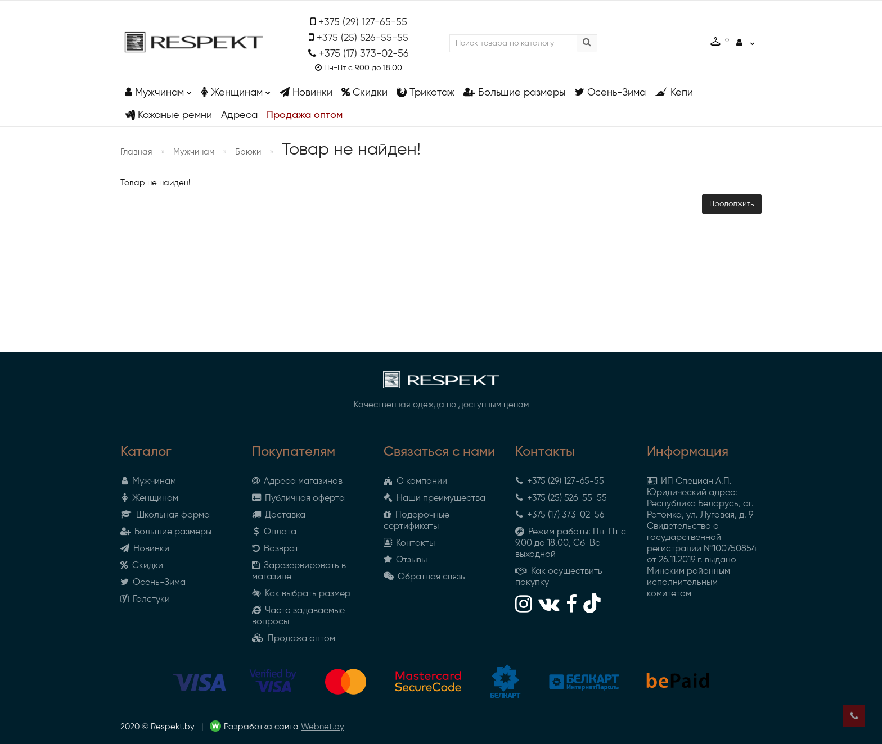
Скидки (364, 92)
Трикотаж (425, 92)
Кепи (674, 92)
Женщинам (236, 89)
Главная (136, 152)
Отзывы (405, 560)
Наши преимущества (434, 498)
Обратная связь (424, 577)
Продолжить (731, 204)
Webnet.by (322, 727)
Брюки (248, 152)
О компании (415, 481)
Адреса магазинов (297, 481)
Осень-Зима (610, 92)
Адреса (239, 115)
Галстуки (145, 599)
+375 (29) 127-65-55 (362, 22)
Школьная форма (165, 515)
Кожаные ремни (168, 115)
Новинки (306, 92)
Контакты (409, 543)
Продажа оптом (305, 115)
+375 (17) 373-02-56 (364, 54)
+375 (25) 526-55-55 (362, 38)
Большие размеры (515, 92)
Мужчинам (158, 89)
